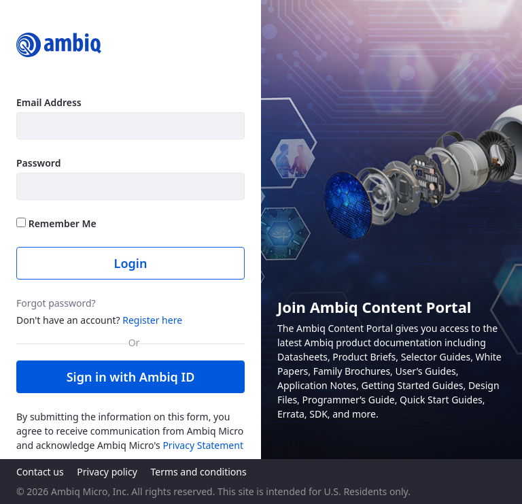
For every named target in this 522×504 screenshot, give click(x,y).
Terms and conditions (198, 471)
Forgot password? (56, 303)
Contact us (40, 471)
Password (38, 162)
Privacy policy (107, 471)
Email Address (49, 102)
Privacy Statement (202, 445)
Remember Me (56, 223)
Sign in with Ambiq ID (131, 377)
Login (130, 263)
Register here (152, 320)
